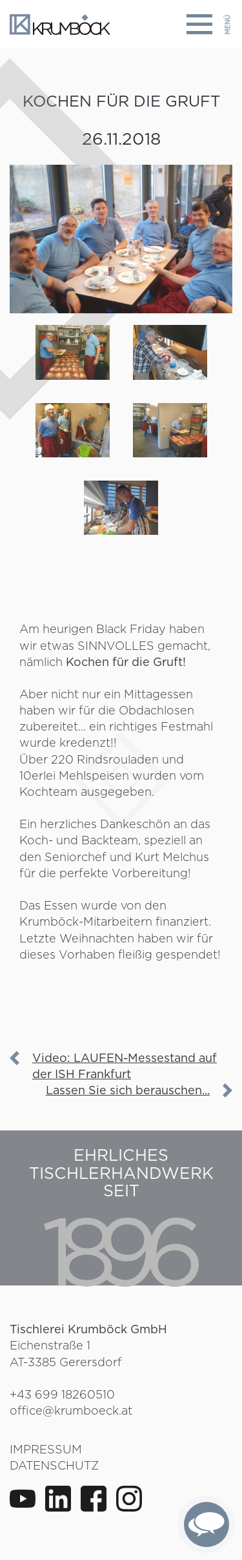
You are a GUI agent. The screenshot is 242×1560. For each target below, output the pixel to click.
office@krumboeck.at (71, 1410)
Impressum (46, 1449)
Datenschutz (54, 1465)
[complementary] (206, 1524)
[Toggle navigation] (209, 24)
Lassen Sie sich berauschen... (128, 1090)
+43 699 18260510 (62, 1394)
